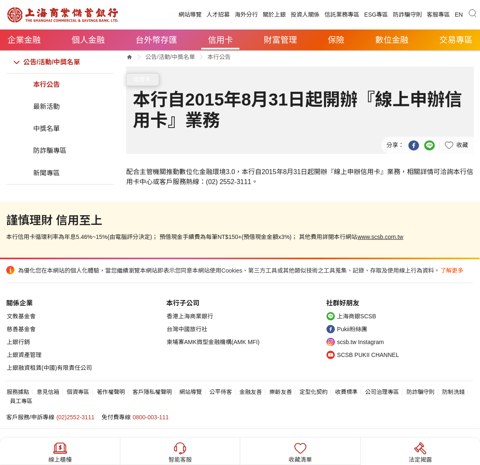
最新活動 (46, 106)
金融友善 (250, 392)
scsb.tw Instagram (360, 342)
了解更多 (451, 270)
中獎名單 (46, 128)
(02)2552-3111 (75, 417)
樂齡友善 (280, 392)
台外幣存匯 (156, 39)
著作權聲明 (111, 392)
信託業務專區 (341, 14)
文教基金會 (21, 316)
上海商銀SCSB (356, 316)
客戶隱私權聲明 (152, 392)
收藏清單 (300, 451)
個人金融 (88, 39)
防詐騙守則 (407, 14)
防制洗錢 (453, 392)
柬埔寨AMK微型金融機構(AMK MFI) (213, 342)
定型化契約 (314, 392)
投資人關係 (305, 14)
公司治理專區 (382, 392)
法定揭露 (420, 451)
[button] (455, 144)
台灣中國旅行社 (187, 329)
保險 (336, 39)
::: (171, 14)
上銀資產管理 (24, 355)
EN (459, 14)
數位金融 (392, 39)
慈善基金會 (21, 329)
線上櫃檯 (60, 451)
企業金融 (24, 39)
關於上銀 (274, 14)
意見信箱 (48, 392)
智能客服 (180, 451)
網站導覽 (190, 14)
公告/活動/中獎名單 (51, 62)
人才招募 (218, 14)
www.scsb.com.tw (380, 237)
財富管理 (280, 39)
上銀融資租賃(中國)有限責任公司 (49, 367)
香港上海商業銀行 (190, 316)
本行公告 (46, 84)
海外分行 (246, 14)
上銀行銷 (18, 342)
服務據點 (18, 392)
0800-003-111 (151, 417)
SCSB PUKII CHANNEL (368, 355)
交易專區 (456, 39)
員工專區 (21, 401)
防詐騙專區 (49, 150)
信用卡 (220, 39)
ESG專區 (376, 14)
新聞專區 (46, 173)
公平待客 (221, 392)
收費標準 (346, 392)
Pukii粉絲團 (352, 329)
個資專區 (78, 392)
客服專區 (438, 14)
